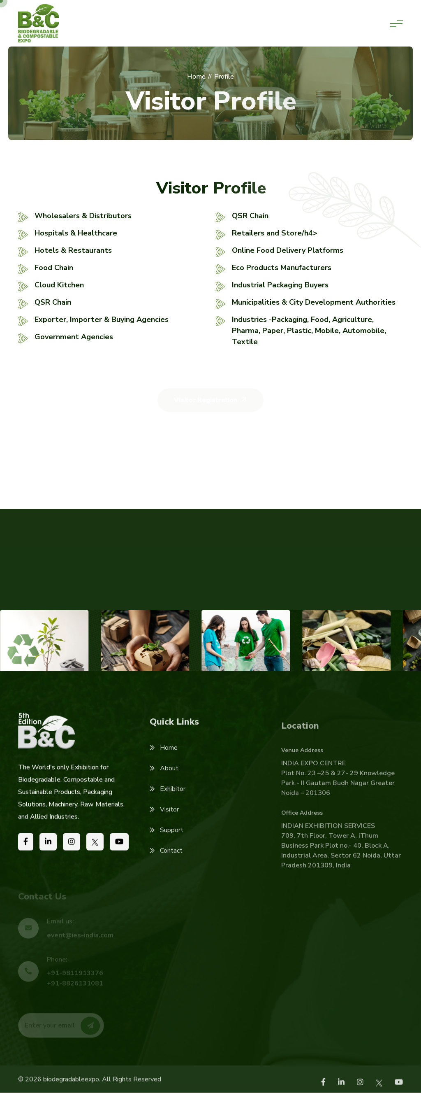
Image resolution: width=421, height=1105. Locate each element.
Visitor (164, 822)
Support (166, 843)
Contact (166, 863)
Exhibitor (167, 802)
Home (164, 760)
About (164, 781)
